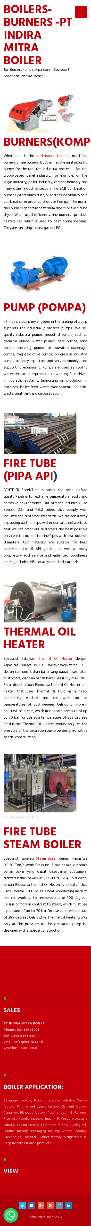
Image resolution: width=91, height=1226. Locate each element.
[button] (10, 1215)
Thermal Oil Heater (56, 659)
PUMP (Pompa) (45, 307)
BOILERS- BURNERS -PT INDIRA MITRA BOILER (38, 34)
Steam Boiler (47, 859)
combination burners (52, 156)
